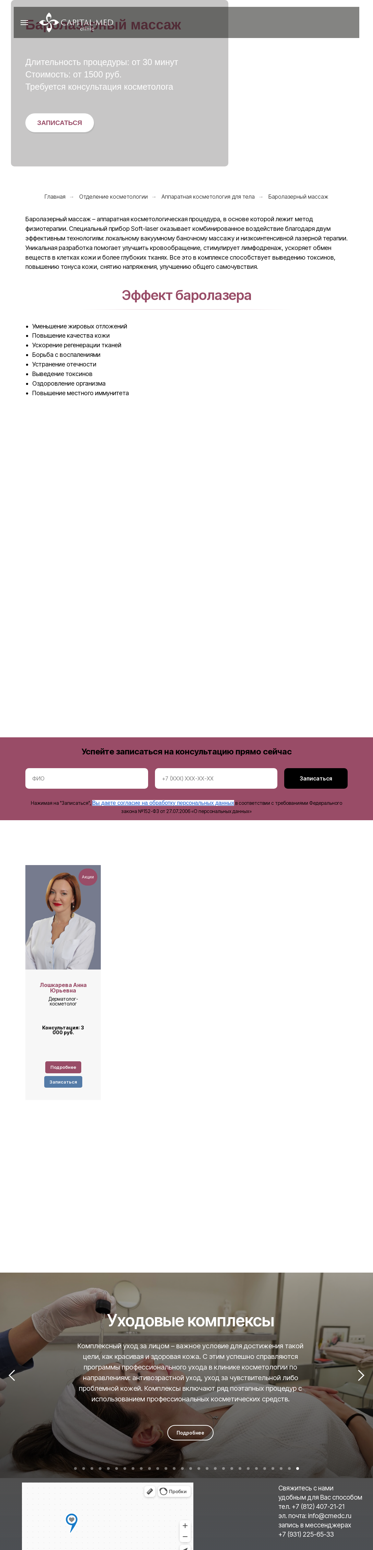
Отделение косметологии (113, 196)
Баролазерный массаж (298, 196)
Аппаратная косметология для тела (208, 196)
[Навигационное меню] (24, 22)
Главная (55, 196)
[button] (59, 122)
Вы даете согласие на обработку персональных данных (163, 803)
